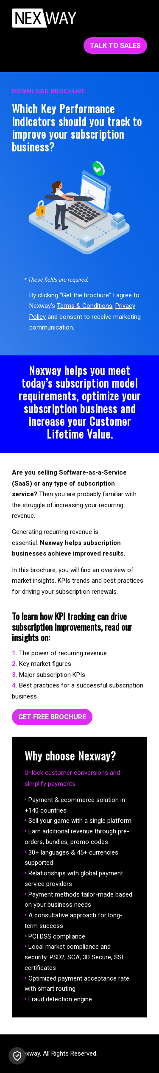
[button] (17, 1056)
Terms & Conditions (84, 306)
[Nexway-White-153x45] (44, 18)
